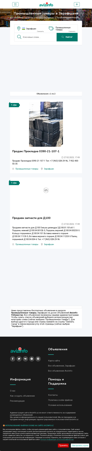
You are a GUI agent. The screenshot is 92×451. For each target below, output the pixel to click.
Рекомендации (17, 402)
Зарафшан (31, 29)
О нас (12, 392)
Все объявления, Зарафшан (61, 366)
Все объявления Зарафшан (21, 18)
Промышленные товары (63, 29)
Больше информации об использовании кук (57, 439)
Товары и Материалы (45, 18)
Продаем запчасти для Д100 (31, 218)
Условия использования (60, 406)
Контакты (53, 396)
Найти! (67, 37)
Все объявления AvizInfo (60, 371)
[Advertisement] (46, 67)
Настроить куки (80, 445)
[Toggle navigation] (15, 4)
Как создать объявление (22, 397)
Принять (63, 445)
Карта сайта (54, 361)
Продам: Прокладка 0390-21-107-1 (35, 151)
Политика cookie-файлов (60, 401)
